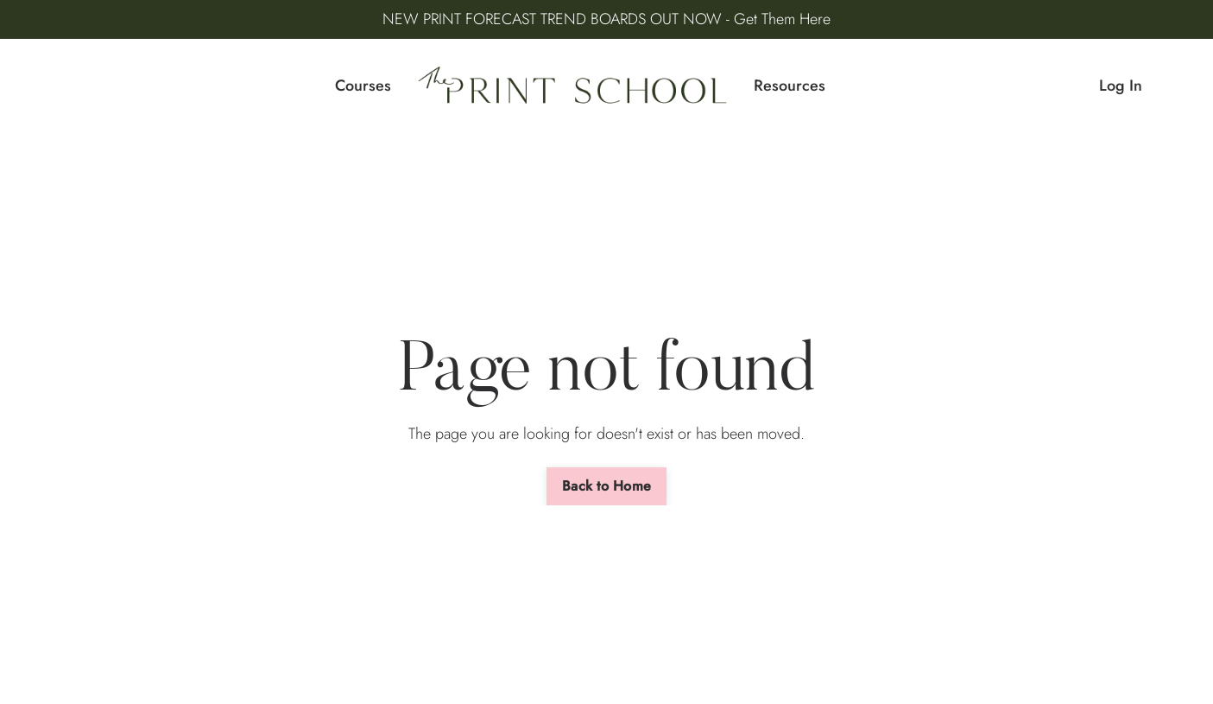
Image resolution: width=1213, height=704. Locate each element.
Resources (789, 85)
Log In (1120, 85)
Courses (363, 85)
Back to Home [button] (606, 486)
